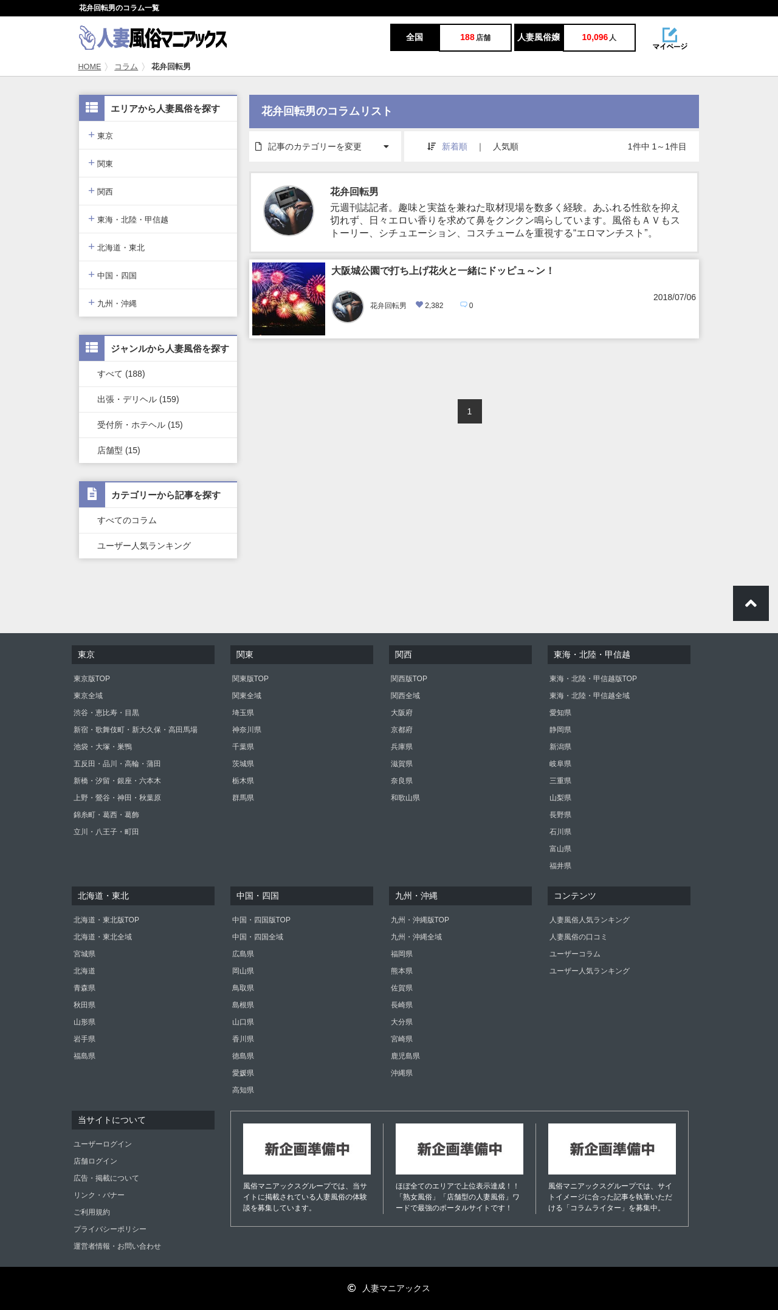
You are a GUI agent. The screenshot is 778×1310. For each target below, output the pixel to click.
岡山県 (243, 971)
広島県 (243, 954)
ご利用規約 (92, 1212)
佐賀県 (402, 988)
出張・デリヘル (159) (138, 399)
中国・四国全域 (257, 937)
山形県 (84, 1022)
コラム (126, 67)
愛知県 (560, 712)
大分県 (402, 1022)
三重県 (560, 781)
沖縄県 (402, 1073)
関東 (100, 162)
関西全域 (405, 695)
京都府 (402, 729)
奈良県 (402, 781)
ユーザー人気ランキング (144, 545)
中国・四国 (112, 274)
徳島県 (243, 1056)
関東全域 (246, 695)
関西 (100, 190)
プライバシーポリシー (110, 1229)
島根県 (243, 1005)
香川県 (243, 1039)
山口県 (243, 1022)
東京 (100, 134)
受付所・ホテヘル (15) (140, 425)
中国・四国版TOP (261, 920)
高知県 (243, 1090)
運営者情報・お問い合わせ (117, 1246)
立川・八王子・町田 (106, 832)
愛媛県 (243, 1073)
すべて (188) (121, 374)
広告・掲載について (106, 1178)
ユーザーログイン (103, 1144)
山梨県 (560, 798)
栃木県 (243, 781)
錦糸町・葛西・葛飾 (106, 815)
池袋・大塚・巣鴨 (103, 746)
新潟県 (560, 746)
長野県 (560, 815)
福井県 (560, 866)
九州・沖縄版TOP (420, 920)
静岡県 (560, 729)
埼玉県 (243, 712)
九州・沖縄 (112, 302)
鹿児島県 (405, 1056)
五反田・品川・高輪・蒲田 (117, 764)
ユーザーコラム (575, 954)
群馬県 (243, 798)
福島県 (84, 1056)
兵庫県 (402, 746)
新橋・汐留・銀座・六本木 (117, 781)
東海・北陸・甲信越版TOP (593, 678)
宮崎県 (402, 1039)
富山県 (560, 849)
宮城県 (84, 954)
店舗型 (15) (118, 450)
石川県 (560, 832)
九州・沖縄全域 (416, 937)
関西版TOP (409, 678)
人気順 (505, 146)
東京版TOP (92, 678)
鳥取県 (243, 988)
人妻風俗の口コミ (578, 937)
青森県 (84, 988)
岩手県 (84, 1039)
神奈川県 (246, 729)
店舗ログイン (95, 1161)
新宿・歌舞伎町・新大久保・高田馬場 (136, 729)
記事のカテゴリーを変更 (328, 141)
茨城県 (243, 764)
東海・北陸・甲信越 (128, 218)
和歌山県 (405, 798)
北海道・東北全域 (103, 937)
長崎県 (402, 1005)
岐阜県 (560, 764)
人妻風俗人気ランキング (589, 920)
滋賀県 (402, 764)
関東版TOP (250, 678)
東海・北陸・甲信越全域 (589, 695)
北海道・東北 (116, 246)
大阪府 (402, 712)
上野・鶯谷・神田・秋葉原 (117, 798)
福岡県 (402, 954)
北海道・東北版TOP (106, 920)
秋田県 (84, 1005)
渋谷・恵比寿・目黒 (106, 712)
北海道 (84, 971)
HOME (90, 67)
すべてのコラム (127, 520)
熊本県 (402, 971)
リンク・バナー (99, 1195)
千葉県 (243, 746)
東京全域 (88, 695)
